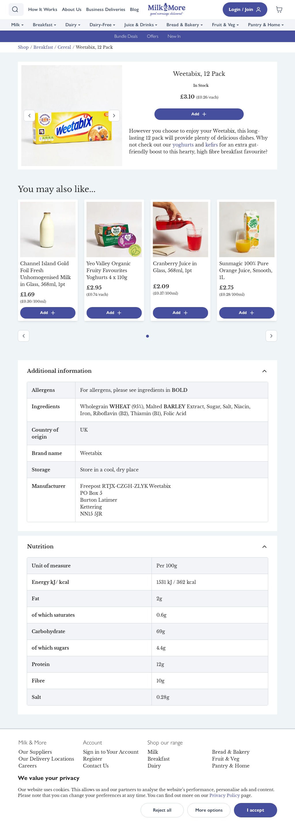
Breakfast (42, 24)
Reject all (162, 810)
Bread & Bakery (183, 24)
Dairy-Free (100, 24)
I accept (255, 810)
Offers (152, 36)
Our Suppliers (35, 752)
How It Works (42, 9)
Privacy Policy (224, 795)
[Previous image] (29, 115)
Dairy (71, 24)
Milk (15, 24)
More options (209, 810)
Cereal (64, 47)
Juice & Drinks (139, 24)
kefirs (211, 145)
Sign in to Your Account (111, 752)
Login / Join (245, 9)
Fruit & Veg (223, 24)
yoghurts (183, 145)
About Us (72, 9)
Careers (27, 766)
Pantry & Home (264, 24)
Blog (134, 9)
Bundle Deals (126, 36)
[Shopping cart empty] (279, 9)
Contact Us (96, 766)
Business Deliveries (105, 9)
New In (174, 36)
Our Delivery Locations (46, 759)
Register (92, 759)
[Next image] (114, 115)
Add (199, 114)
